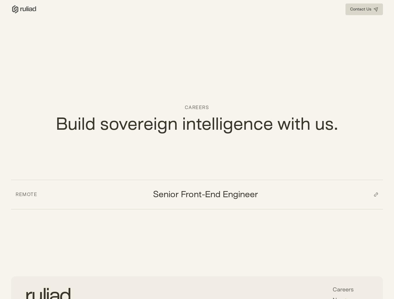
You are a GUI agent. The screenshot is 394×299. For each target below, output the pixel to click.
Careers (343, 289)
